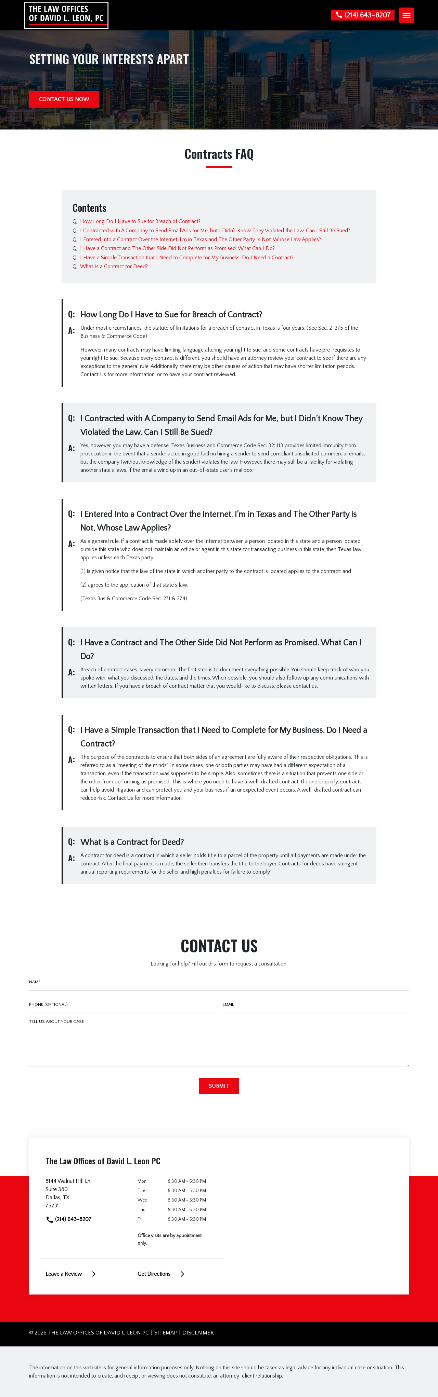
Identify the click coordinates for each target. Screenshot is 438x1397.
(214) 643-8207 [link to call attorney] (68, 1219)
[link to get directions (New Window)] (86, 1196)
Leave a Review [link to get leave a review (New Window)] (71, 1274)
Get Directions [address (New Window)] (161, 1274)
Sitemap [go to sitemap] (165, 1333)
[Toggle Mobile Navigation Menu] (406, 15)
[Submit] (219, 1086)
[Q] (140, 221)
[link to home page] (66, 15)
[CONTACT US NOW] (64, 99)
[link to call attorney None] (363, 15)
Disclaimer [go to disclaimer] (198, 1333)
